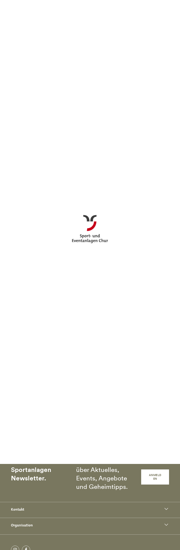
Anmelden (155, 476)
